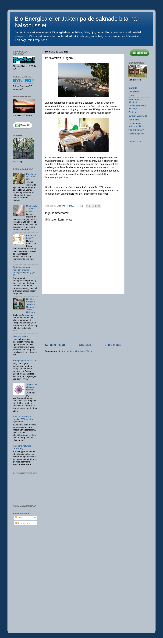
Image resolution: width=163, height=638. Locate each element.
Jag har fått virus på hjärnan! (31, 387)
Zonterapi (133, 112)
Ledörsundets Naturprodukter (135, 124)
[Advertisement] (83, 318)
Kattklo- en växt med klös (31, 176)
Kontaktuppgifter (136, 134)
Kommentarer (23, 523)
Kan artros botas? (31, 236)
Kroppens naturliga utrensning (22, 447)
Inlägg (19, 517)
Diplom (131, 95)
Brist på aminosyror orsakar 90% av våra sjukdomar (23, 419)
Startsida (85, 344)
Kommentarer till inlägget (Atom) (77, 351)
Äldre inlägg (113, 344)
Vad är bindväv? (136, 130)
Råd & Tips (133, 120)
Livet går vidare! (20, 336)
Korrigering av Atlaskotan (25, 360)
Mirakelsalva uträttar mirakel (31, 208)
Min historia (133, 92)
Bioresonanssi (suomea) (135, 100)
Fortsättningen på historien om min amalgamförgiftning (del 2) (24, 271)
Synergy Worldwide (137, 116)
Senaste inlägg (55, 344)
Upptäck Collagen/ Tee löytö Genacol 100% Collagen (30, 305)
